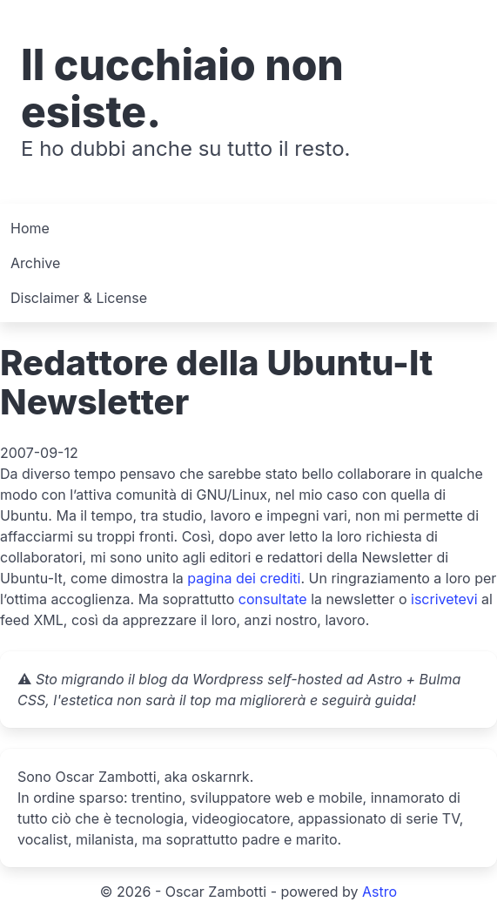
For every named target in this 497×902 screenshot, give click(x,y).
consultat (268, 599)
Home (30, 228)
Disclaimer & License (78, 297)
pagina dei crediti (243, 578)
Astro (379, 891)
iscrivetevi (444, 599)
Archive (35, 263)
